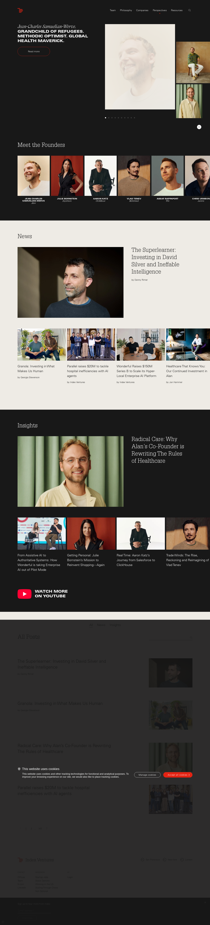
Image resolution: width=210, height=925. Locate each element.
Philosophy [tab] (126, 10)
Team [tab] (113, 10)
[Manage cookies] (147, 775)
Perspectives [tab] (160, 10)
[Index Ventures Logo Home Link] (20, 10)
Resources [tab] (177, 10)
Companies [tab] (142, 10)
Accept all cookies (177, 774)
